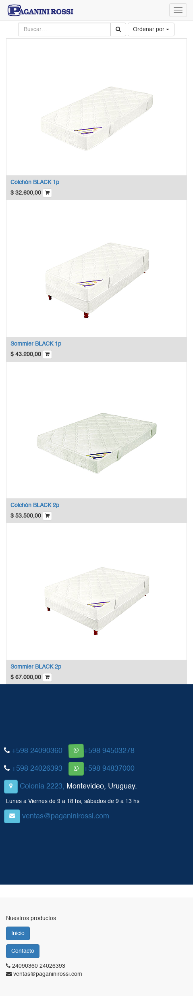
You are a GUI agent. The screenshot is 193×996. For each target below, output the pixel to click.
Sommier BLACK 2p (35, 667)
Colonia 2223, (42, 786)
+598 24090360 (37, 751)
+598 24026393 (37, 768)
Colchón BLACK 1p (34, 182)
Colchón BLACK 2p (34, 505)
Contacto (22, 951)
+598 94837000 (109, 768)
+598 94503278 (109, 751)
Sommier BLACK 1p (35, 344)
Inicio (18, 933)
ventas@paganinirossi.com (65, 816)
